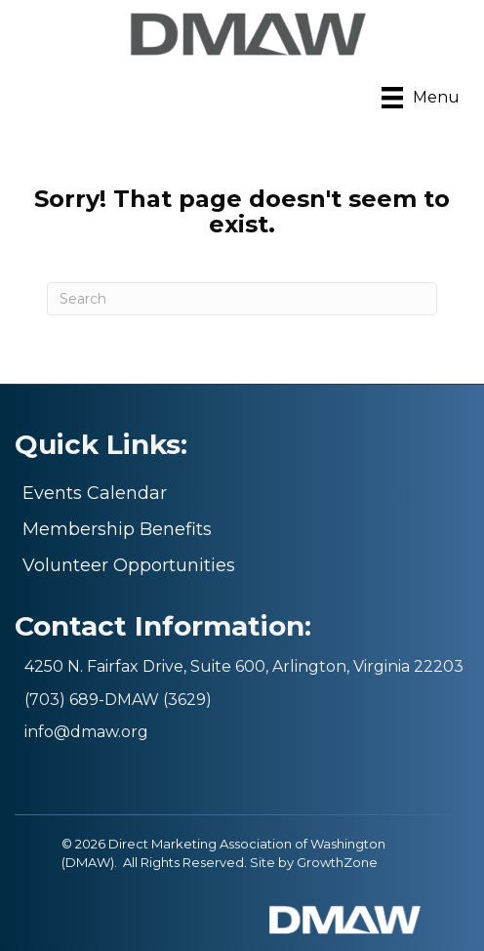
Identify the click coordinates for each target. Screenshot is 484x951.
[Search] (242, 298)
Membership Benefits (117, 529)
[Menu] (420, 97)
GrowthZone (337, 862)
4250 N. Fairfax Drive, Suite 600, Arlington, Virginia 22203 (244, 666)
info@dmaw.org (86, 732)
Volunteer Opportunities (128, 565)
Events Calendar (94, 493)
